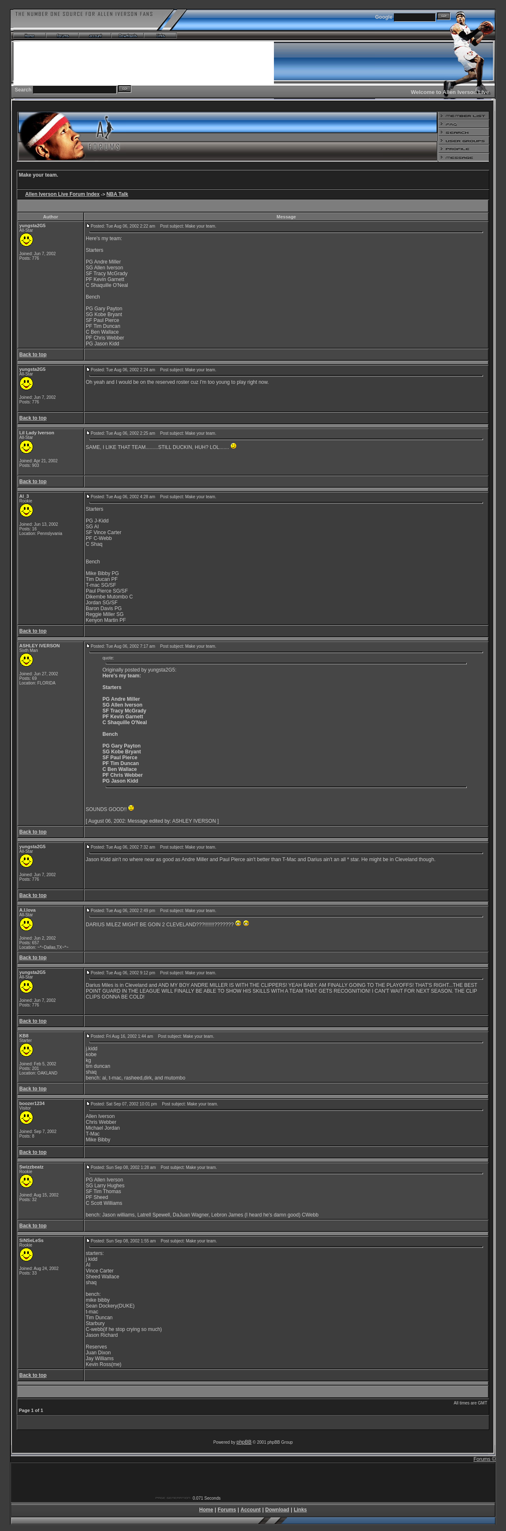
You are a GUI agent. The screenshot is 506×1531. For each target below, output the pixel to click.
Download (277, 1510)
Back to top (32, 354)
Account (250, 1510)
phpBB (244, 1442)
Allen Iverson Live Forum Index (62, 194)
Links (300, 1510)
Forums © (484, 1459)
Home (206, 1510)
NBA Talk (117, 194)
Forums (226, 1510)
